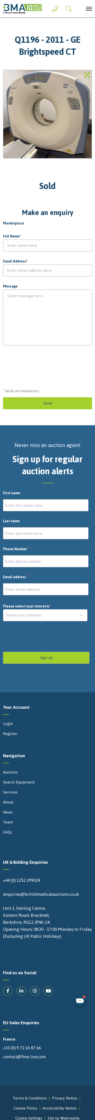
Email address (16, 577)
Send (47, 403)
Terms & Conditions (30, 1098)
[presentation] (41, 365)
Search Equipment (19, 782)
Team (8, 822)
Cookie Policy (25, 1108)
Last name (11, 521)
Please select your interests (27, 606)
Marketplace (13, 224)
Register (10, 734)
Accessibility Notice (59, 1108)
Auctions (10, 772)
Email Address (15, 262)
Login (8, 724)
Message (10, 286)
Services (10, 792)
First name (11, 493)
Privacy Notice (64, 1098)
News (8, 812)
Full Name (12, 236)
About (8, 802)
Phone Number (16, 549)
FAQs (7, 832)
